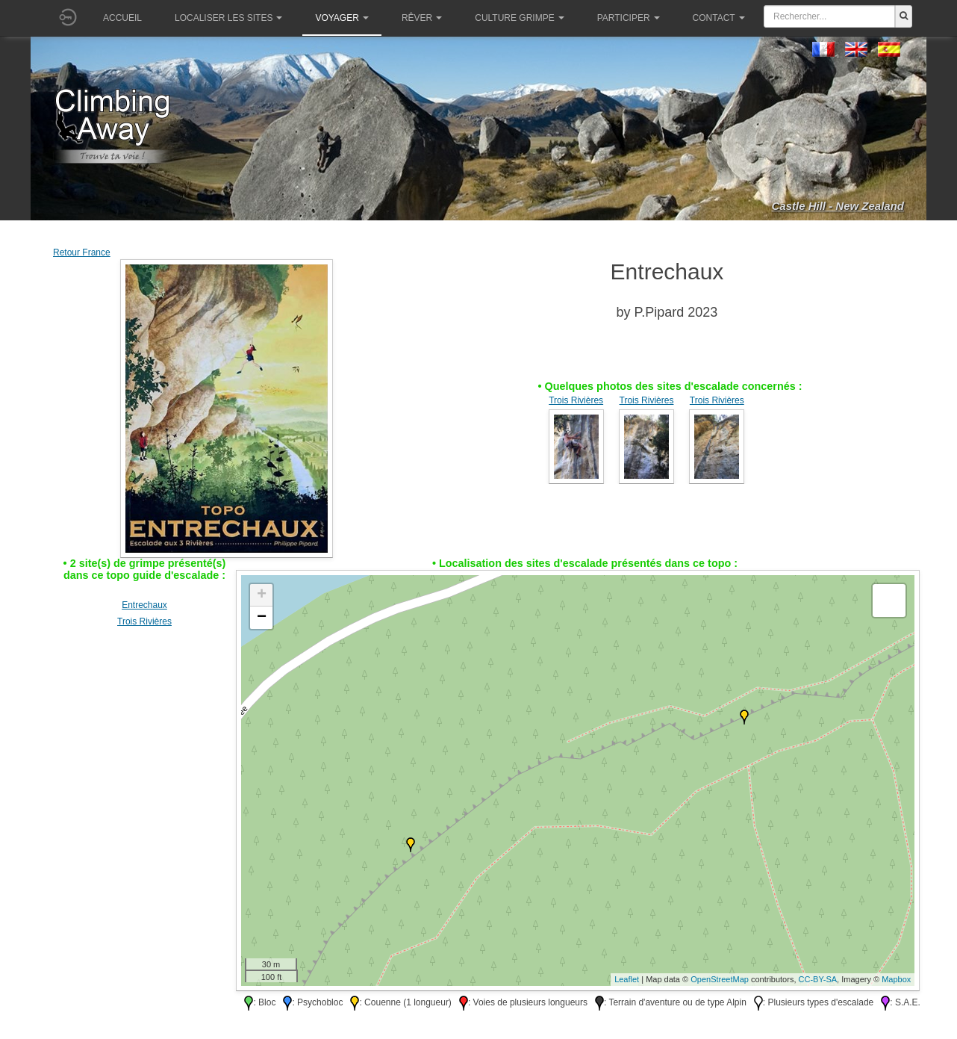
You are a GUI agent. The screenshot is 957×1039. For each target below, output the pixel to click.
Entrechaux (144, 605)
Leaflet (626, 979)
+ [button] (261, 595)
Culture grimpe (519, 18)
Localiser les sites (228, 18)
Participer (628, 18)
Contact (719, 18)
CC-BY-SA (818, 979)
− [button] (261, 618)
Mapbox (896, 979)
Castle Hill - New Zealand (837, 205)
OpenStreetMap (720, 979)
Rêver (422, 18)
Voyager (341, 18)
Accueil (122, 18)
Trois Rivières (576, 400)
